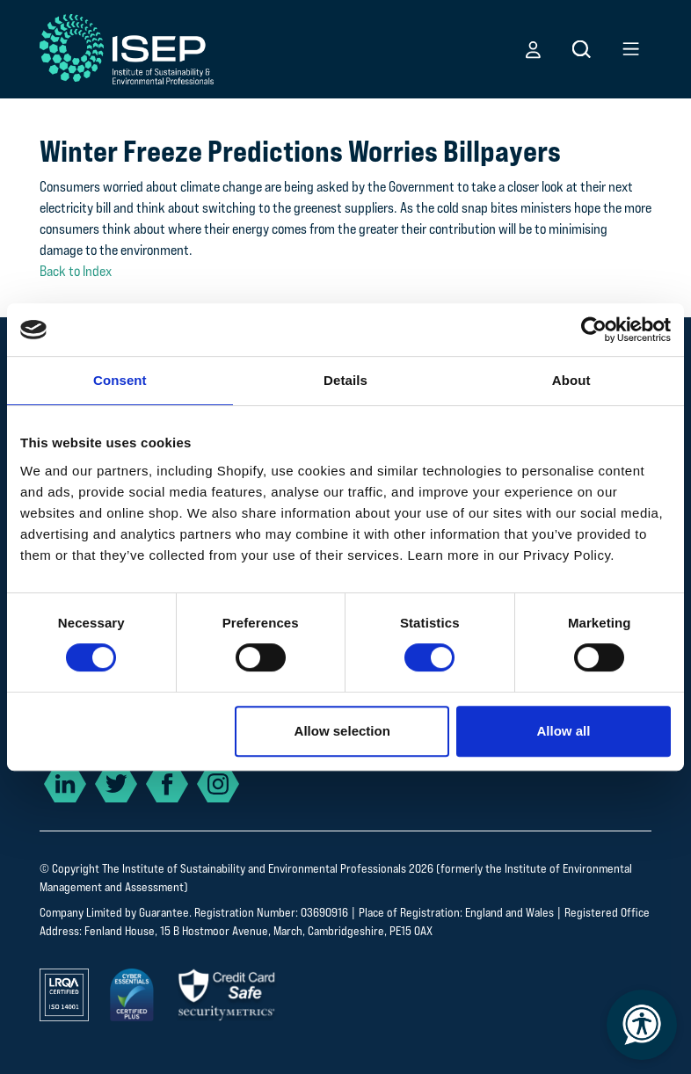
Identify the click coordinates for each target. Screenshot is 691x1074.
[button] (533, 49)
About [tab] (571, 380)
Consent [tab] (120, 380)
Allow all (563, 730)
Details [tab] (345, 380)
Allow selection (342, 730)
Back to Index (76, 271)
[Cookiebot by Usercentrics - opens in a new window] (594, 329)
